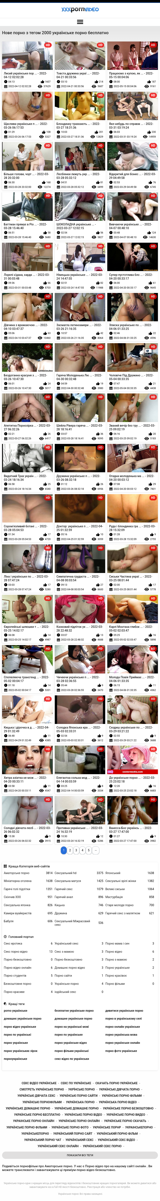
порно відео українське (20, 1026)
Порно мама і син (129, 943)
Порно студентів (28, 975)
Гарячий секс (79, 889)
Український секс (79, 943)
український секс (79, 1140)
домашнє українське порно (22, 1018)
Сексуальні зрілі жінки (129, 881)
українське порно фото (70, 1127)
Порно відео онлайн (28, 968)
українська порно (80, 1102)
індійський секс (79, 992)
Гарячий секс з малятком (129, 913)
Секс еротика (28, 943)
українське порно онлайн (79, 1121)
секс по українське (76, 1083)
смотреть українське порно (42, 1089)
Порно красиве (28, 992)
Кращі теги (17, 1004)
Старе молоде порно (129, 905)
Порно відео (129, 952)
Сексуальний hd (79, 873)
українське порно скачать (125, 1121)
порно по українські (17, 1034)
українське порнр (107, 1127)
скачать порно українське (116, 1083)
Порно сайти (79, 975)
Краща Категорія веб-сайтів (29, 866)
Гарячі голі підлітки (28, 889)
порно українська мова (121, 1034)
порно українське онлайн (122, 1042)
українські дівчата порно (119, 1089)
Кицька (79, 905)
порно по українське (69, 1034)
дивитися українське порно (124, 1010)
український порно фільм (117, 1133)
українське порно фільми (26, 1127)
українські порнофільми (42, 1102)
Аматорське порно (28, 873)
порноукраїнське (15, 1058)
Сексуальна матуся (79, 881)
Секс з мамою (79, 952)
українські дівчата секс (36, 1095)
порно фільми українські (72, 1051)
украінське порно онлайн (33, 1121)
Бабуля (28, 921)
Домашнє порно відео (79, 968)
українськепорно (35, 1133)
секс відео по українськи (72, 1058)
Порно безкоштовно (28, 959)
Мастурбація (129, 897)
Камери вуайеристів (28, 913)
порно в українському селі (123, 1018)
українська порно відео (118, 1102)
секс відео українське (39, 1083)
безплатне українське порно (74, 1010)
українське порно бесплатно (37, 1114)
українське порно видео (125, 1114)
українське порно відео (83, 1114)
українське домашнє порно (28, 1108)
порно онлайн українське (122, 1026)
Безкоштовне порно (28, 984)
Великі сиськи (129, 889)
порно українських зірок (20, 1051)
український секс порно (102, 1146)
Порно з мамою (129, 959)
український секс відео (116, 1140)
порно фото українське (121, 1051)
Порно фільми (129, 984)
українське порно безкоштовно (128, 1108)
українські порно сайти (79, 1095)
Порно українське (129, 968)
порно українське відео (71, 1042)
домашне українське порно (73, 1018)
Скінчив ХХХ (28, 897)
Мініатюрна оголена (28, 881)
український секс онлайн (58, 1146)
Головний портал (21, 937)
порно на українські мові (72, 1026)
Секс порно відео (28, 952)
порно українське (16, 1042)
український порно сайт (72, 1133)
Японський (129, 873)
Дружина (79, 913)
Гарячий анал (79, 897)
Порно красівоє (129, 975)
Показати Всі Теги (80, 1155)
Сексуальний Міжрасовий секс (79, 923)
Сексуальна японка (28, 905)
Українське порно (79, 984)
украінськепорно (139, 1127)
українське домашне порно (76, 1108)
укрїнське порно (81, 1089)
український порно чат (42, 1140)
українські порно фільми (122, 1095)
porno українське (15, 1010)
